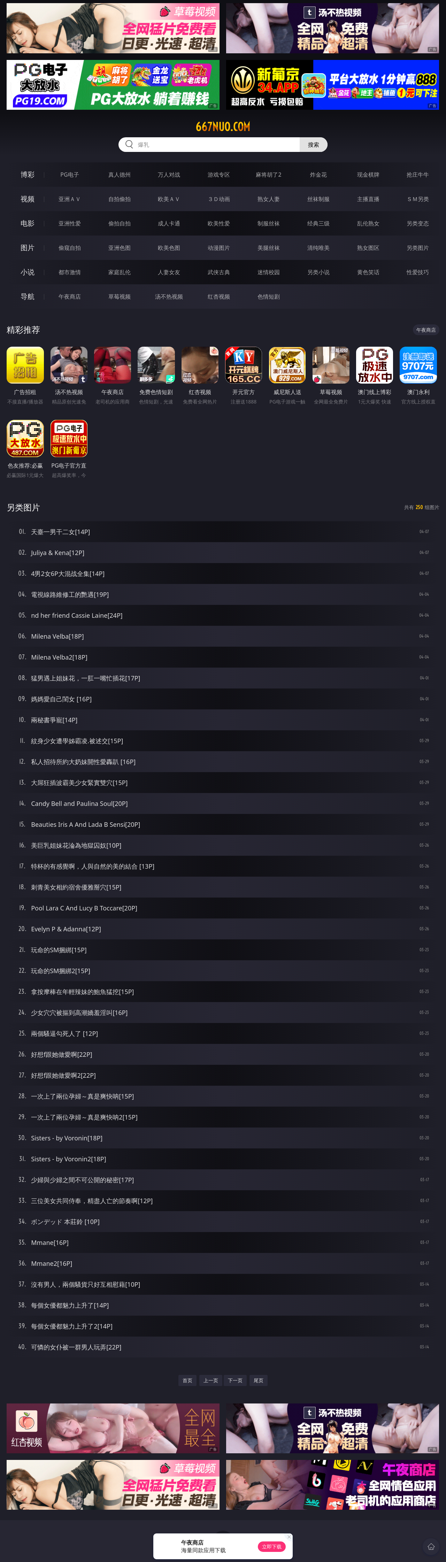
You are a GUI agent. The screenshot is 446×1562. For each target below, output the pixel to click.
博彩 (27, 174)
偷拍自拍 (119, 223)
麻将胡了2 (268, 174)
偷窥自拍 (70, 248)
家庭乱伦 (119, 272)
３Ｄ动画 (219, 199)
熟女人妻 (268, 199)
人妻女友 (169, 272)
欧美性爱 (219, 223)
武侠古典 (219, 272)
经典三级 (318, 223)
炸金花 (318, 174)
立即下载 (272, 1546)
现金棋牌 (368, 174)
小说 (27, 272)
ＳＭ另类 (418, 199)
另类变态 (418, 223)
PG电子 (69, 174)
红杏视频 (219, 296)
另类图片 (418, 248)
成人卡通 (169, 223)
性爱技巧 (418, 272)
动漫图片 (219, 248)
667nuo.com (222, 127)
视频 (27, 198)
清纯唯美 (318, 248)
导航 (27, 296)
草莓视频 (119, 296)
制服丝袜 (268, 223)
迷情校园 (268, 272)
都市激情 (70, 272)
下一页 (235, 1380)
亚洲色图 (119, 248)
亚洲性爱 (70, 223)
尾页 (258, 1380)
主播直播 (368, 199)
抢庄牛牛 (418, 174)
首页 (187, 1380)
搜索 (313, 144)
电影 (27, 223)
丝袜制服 (318, 199)
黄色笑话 (368, 272)
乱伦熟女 (368, 223)
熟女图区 (368, 248)
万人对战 (169, 174)
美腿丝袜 (268, 248)
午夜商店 (70, 296)
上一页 (210, 1380)
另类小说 (318, 272)
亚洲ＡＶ (70, 199)
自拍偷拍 (119, 199)
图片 (27, 247)
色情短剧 (268, 296)
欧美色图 (169, 248)
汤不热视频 (169, 296)
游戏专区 (219, 174)
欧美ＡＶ (169, 199)
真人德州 (119, 174)
